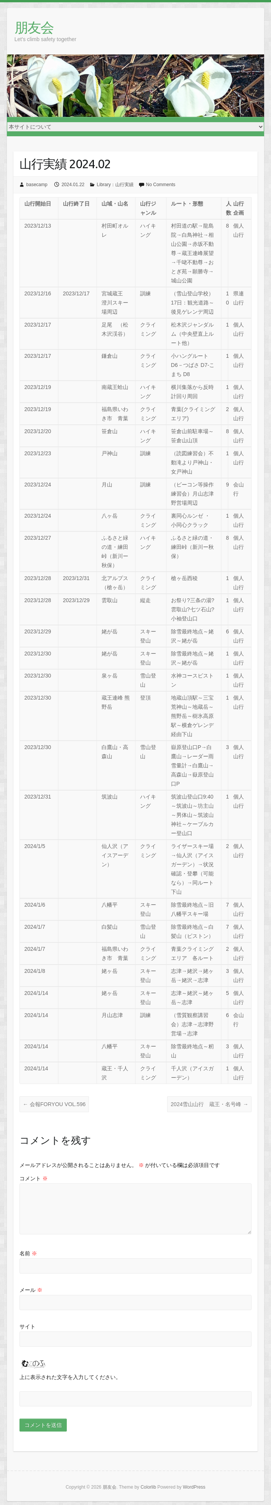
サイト (27, 1326)
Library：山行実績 (115, 184)
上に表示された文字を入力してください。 (70, 1377)
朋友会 (34, 27)
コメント (33, 1178)
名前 (28, 1253)
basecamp (36, 184)
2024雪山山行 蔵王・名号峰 (209, 1104)
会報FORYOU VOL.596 (54, 1104)
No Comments (161, 184)
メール (30, 1290)
